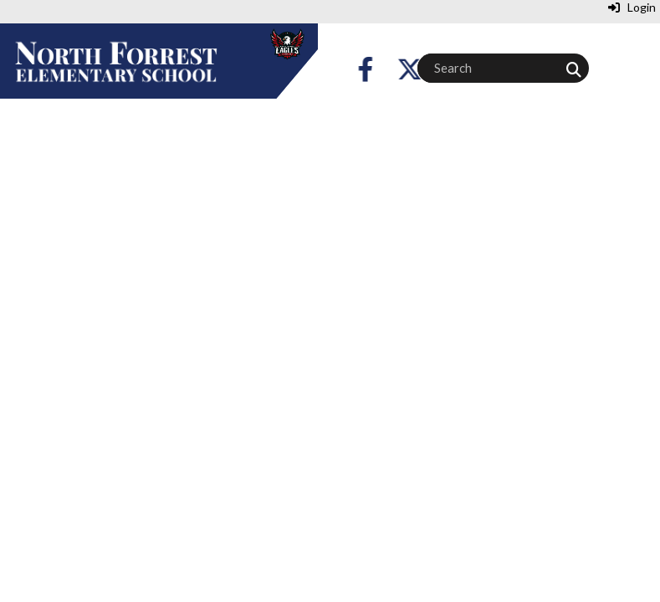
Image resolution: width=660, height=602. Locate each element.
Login (632, 7)
